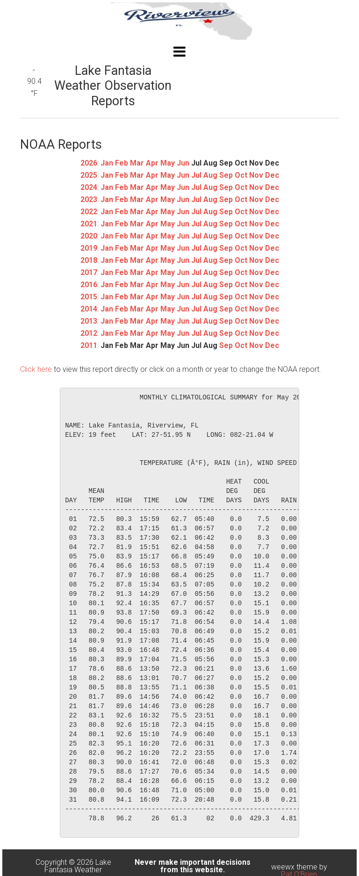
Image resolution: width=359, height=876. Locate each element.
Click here (36, 369)
